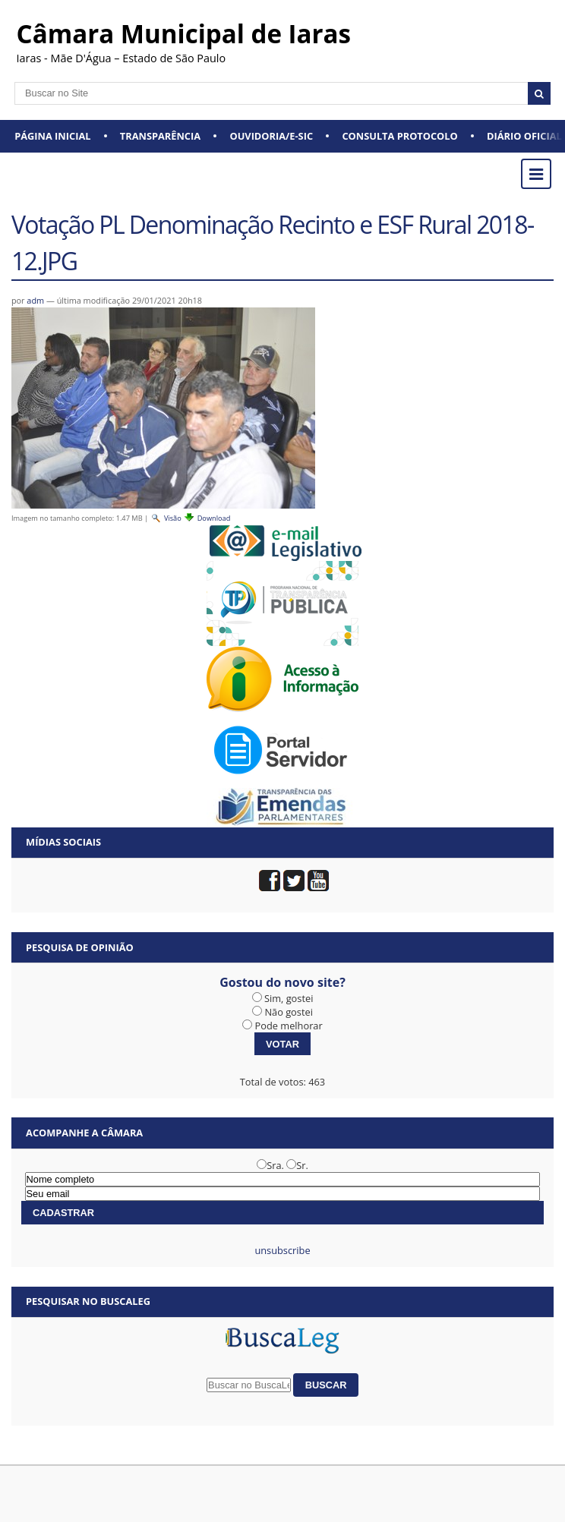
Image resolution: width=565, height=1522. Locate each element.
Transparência (160, 136)
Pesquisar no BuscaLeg (88, 1301)
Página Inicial (52, 136)
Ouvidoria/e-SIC (271, 136)
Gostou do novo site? (282, 982)
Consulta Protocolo (399, 136)
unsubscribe (282, 1250)
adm (35, 300)
